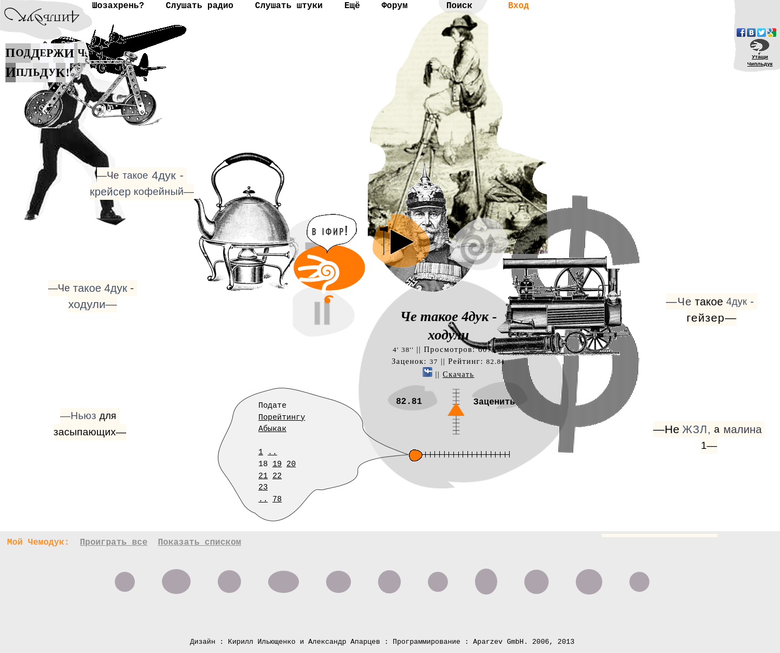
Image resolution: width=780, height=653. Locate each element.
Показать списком (199, 542)
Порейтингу (281, 417)
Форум (394, 6)
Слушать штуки (289, 6)
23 (263, 487)
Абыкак (272, 429)
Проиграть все (113, 542)
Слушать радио (199, 6)
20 (291, 464)
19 (277, 464)
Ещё (352, 6)
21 (263, 476)
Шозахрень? (118, 6)
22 (277, 476)
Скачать (458, 374)
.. (272, 452)
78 (277, 499)
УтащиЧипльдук (760, 60)
